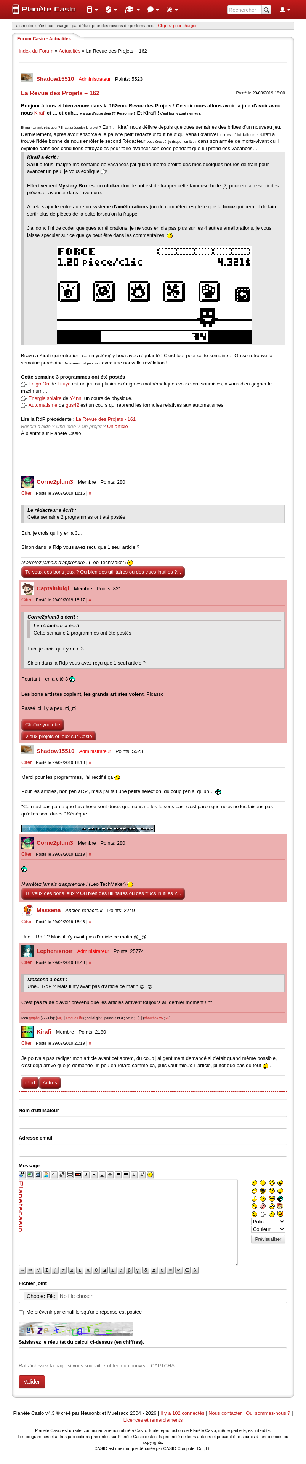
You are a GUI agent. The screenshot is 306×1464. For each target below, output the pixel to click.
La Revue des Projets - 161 (106, 419)
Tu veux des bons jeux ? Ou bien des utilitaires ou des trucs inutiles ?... (103, 572)
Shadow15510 (55, 78)
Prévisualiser (268, 1239)
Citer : (28, 493)
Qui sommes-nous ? (268, 1413)
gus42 (72, 405)
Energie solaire (45, 398)
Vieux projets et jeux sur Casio (58, 736)
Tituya (64, 384)
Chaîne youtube (42, 724)
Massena (49, 910)
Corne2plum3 (56, 481)
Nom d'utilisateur (39, 1110)
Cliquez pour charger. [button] (178, 25)
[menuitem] (92, 9)
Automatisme (43, 405)
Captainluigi (54, 588)
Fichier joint (33, 1283)
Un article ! (119, 426)
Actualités (69, 51)
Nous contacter (225, 1413)
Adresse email (35, 1138)
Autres (50, 1082)
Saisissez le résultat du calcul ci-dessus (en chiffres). (81, 1342)
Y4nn (75, 398)
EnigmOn (39, 384)
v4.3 (50, 1413)
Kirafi (40, 113)
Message (29, 1165)
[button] (92, 9)
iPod (30, 1082)
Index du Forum (36, 51)
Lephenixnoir (55, 951)
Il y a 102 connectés (183, 1413)
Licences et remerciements (153, 1420)
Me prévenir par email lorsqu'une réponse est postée (84, 1312)
